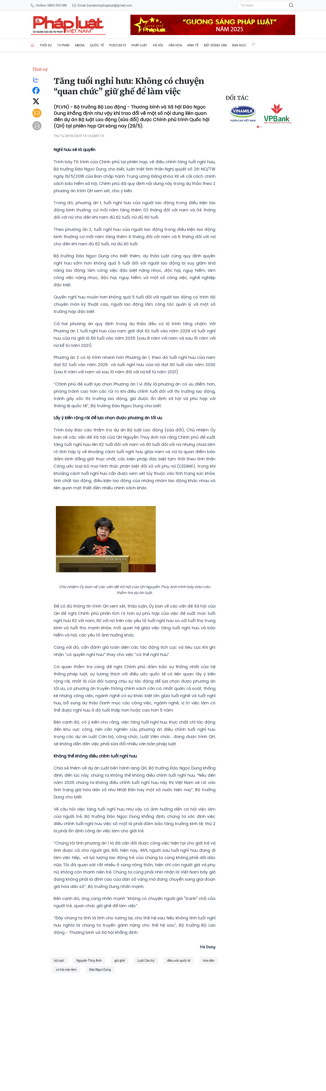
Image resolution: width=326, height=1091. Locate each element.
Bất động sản (215, 45)
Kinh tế (193, 45)
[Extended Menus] (254, 44)
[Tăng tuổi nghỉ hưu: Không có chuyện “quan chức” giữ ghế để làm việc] (68, 25)
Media (79, 45)
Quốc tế (97, 45)
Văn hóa (175, 45)
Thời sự (46, 45)
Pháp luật (139, 45)
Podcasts (117, 45)
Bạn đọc (239, 45)
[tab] (258, 126)
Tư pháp (63, 45)
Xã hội (158, 45)
